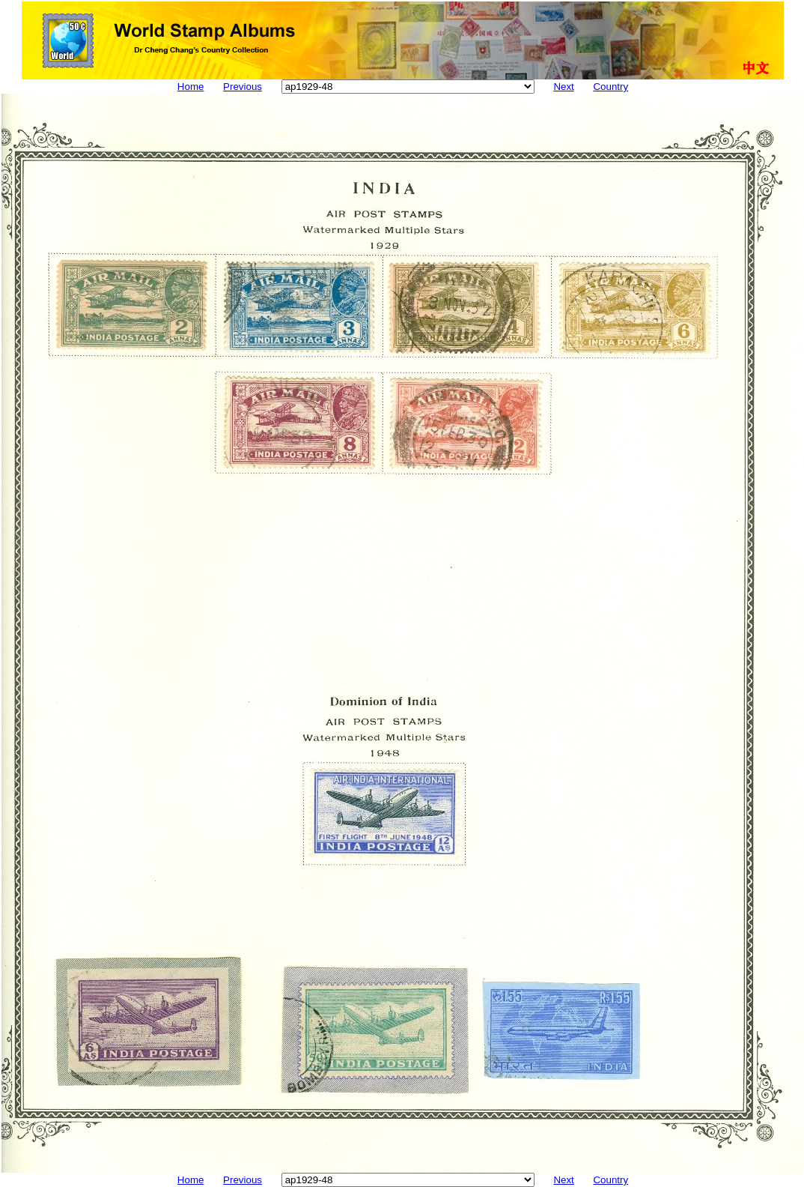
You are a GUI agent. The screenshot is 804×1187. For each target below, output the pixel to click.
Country (610, 86)
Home (190, 86)
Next (563, 86)
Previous (242, 86)
